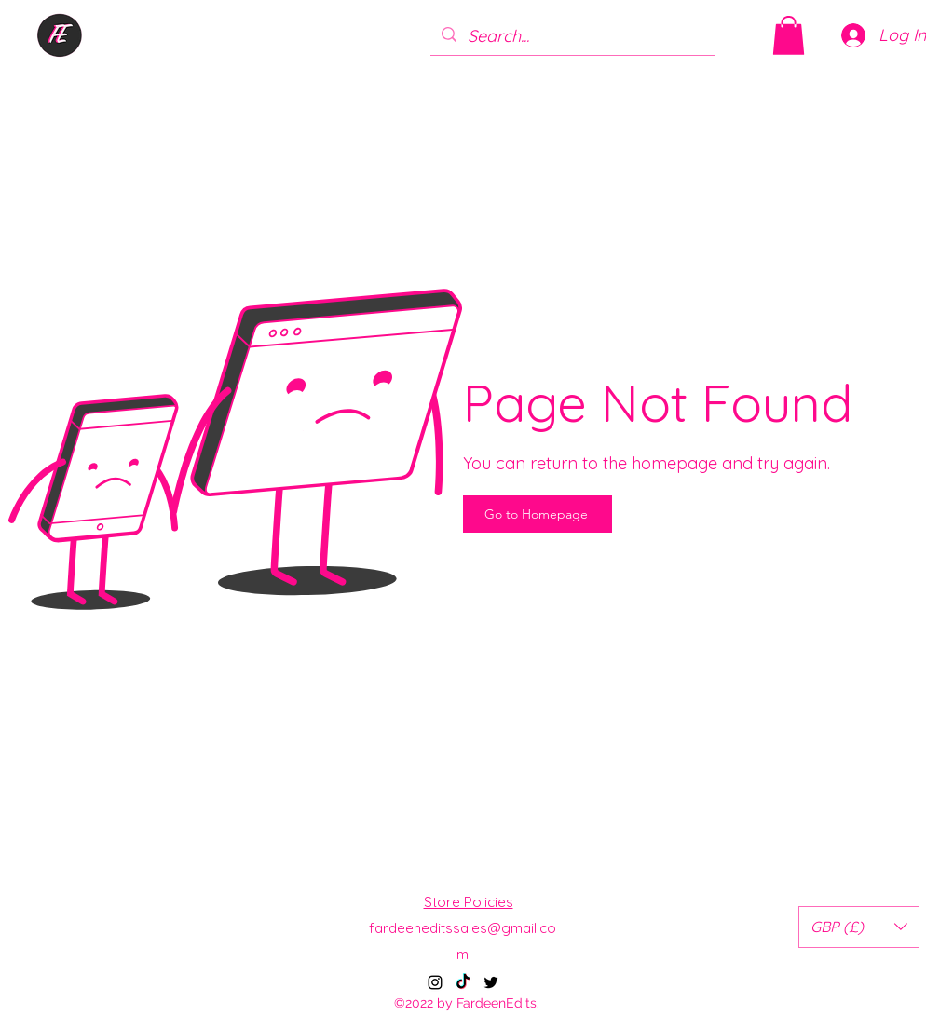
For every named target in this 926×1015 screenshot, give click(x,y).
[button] (788, 35)
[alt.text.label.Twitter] (491, 982)
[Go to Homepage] (537, 514)
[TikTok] (463, 982)
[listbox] (858, 927)
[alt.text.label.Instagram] (435, 982)
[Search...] (571, 36)
